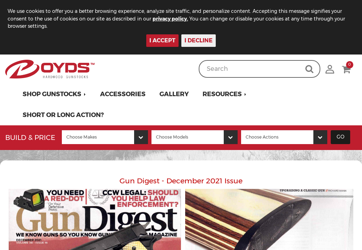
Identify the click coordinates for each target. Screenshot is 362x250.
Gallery (174, 94)
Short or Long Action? (63, 115)
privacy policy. (170, 19)
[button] (54, 94)
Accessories (123, 94)
